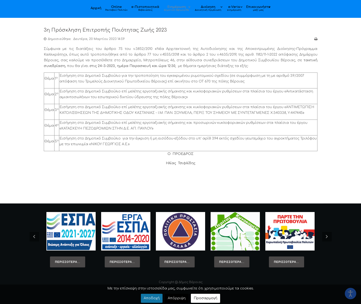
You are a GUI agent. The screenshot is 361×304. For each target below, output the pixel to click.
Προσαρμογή (205, 298)
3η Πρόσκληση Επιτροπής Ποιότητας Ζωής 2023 (115, 30)
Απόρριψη (177, 298)
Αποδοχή (152, 298)
